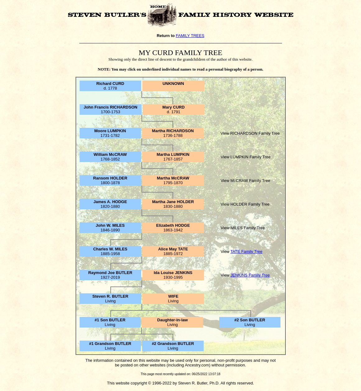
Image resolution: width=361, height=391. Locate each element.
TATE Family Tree (246, 251)
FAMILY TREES (190, 35)
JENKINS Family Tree (250, 275)
